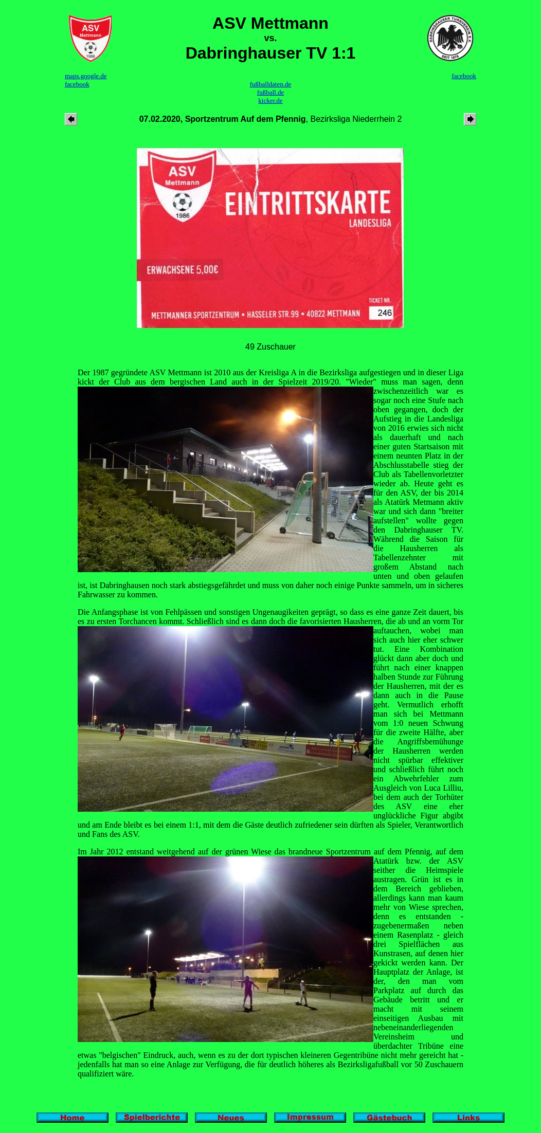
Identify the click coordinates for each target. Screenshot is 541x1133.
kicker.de (270, 100)
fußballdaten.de (271, 84)
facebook (77, 84)
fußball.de (270, 92)
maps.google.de (86, 76)
